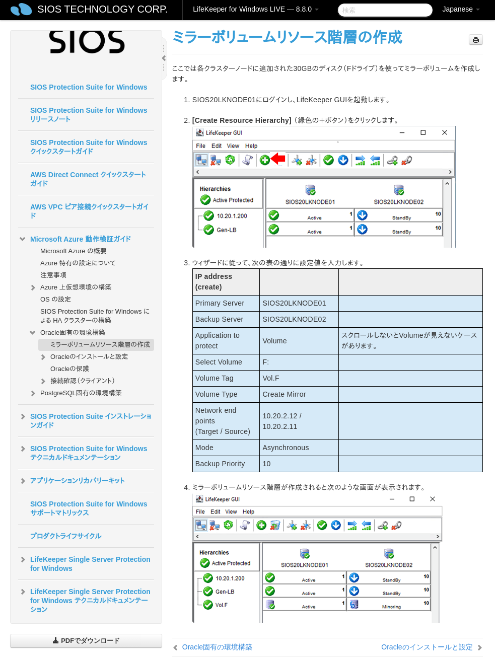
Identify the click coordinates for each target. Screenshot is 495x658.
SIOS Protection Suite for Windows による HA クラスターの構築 (95, 316)
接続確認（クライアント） (76, 381)
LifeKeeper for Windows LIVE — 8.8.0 (256, 9)
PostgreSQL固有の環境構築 (74, 393)
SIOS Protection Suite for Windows (88, 87)
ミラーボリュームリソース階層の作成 (100, 344)
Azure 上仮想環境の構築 (69, 287)
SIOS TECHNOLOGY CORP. (102, 9)
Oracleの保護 (69, 369)
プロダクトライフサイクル (66, 536)
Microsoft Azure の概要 (73, 251)
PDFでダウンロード (86, 640)
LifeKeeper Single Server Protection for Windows (84, 562)
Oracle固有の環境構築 (66, 333)
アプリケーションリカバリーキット (71, 481)
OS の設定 (55, 299)
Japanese (461, 9)
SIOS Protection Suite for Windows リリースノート (88, 114)
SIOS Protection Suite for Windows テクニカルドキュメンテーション (82, 452)
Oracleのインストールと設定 (83, 357)
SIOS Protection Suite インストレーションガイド (84, 419)
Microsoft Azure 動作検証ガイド (74, 239)
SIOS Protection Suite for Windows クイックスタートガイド (88, 147)
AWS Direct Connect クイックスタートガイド (88, 179)
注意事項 (53, 275)
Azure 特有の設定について (78, 263)
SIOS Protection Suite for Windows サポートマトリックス (88, 508)
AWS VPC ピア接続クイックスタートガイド (89, 211)
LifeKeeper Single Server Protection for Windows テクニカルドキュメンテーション (84, 600)
